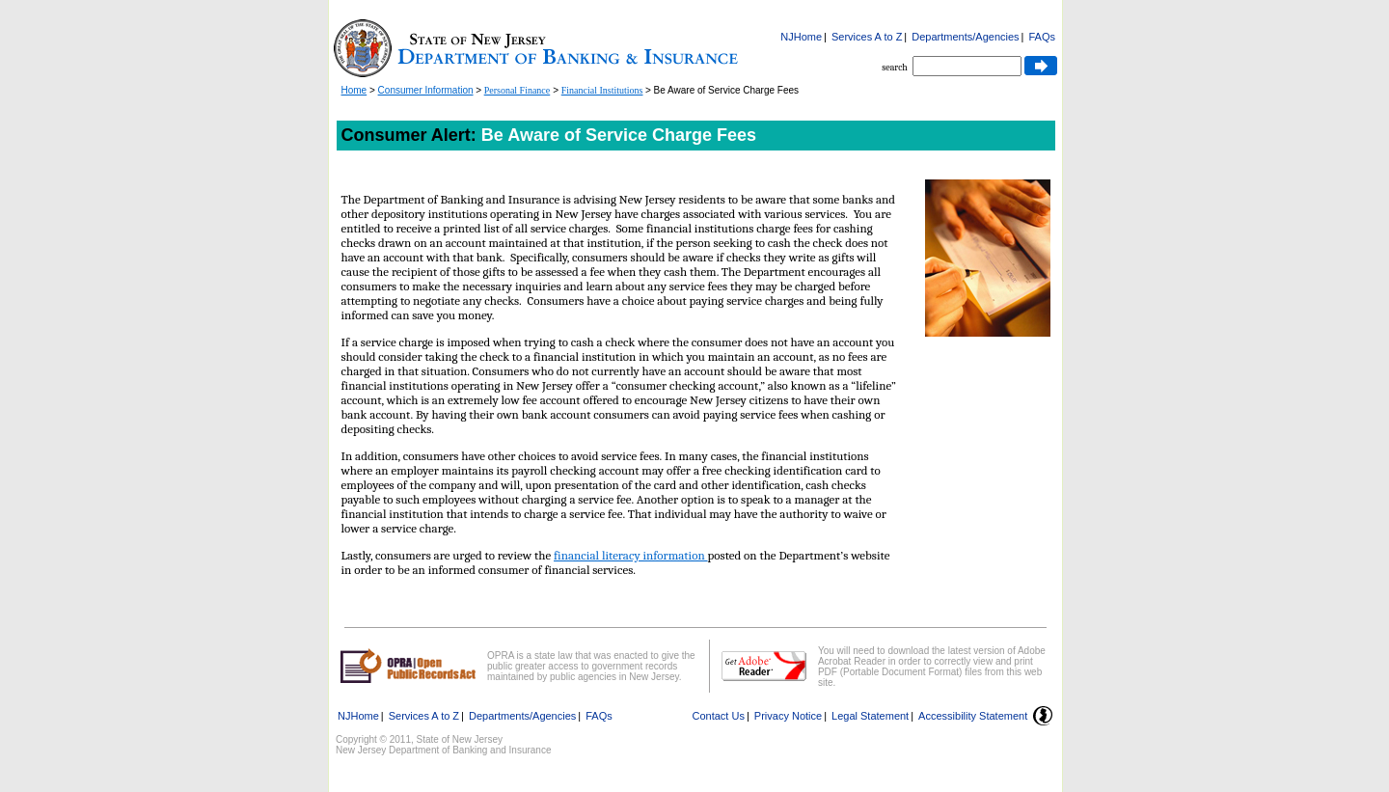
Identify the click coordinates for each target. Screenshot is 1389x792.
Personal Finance (517, 90)
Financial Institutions (602, 90)
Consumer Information (426, 90)
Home (354, 90)
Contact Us (719, 716)
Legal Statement (870, 716)
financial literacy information (630, 555)
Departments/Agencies (965, 36)
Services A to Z (866, 36)
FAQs (1041, 36)
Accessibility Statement (972, 716)
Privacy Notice (788, 716)
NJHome (801, 36)
